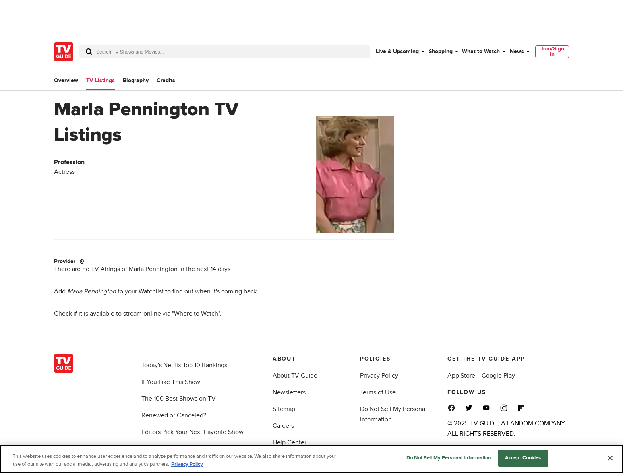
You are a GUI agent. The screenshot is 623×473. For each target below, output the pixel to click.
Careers (283, 426)
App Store (461, 376)
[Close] (610, 458)
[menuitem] (400, 52)
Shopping (441, 51)
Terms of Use (378, 392)
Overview (66, 80)
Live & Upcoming (397, 51)
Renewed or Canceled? (173, 415)
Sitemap (284, 409)
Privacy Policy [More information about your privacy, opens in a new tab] (187, 464)
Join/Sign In (552, 51)
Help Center (289, 442)
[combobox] (224, 51)
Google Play (498, 376)
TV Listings (100, 80)
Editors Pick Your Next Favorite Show (192, 432)
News (517, 51)
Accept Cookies (523, 458)
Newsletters (289, 392)
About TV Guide (295, 376)
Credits (166, 80)
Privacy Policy (379, 376)
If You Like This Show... (173, 382)
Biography (136, 80)
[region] (311, 459)
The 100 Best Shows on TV (178, 399)
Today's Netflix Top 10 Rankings (184, 365)
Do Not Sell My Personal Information (448, 458)
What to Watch (481, 51)
